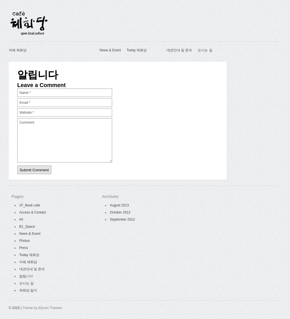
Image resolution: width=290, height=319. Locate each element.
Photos (24, 241)
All (21, 219)
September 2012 (122, 219)
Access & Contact (32, 212)
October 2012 (120, 212)
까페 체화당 (18, 50)
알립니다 (26, 276)
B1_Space (27, 227)
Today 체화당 (137, 50)
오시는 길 (205, 50)
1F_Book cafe (29, 205)
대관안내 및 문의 (179, 50)
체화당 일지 (28, 290)
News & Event (110, 50)
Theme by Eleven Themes (42, 308)
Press (23, 248)
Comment (64, 140)
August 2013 (119, 205)
